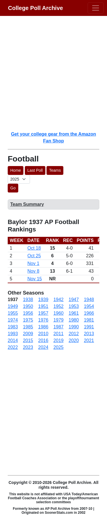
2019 (58, 340)
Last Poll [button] (35, 170)
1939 (43, 299)
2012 (74, 333)
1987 (58, 326)
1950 (28, 306)
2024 (43, 347)
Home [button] (15, 170)
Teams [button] (55, 170)
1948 (89, 299)
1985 (28, 326)
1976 (43, 320)
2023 (28, 347)
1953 (74, 306)
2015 (28, 340)
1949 (13, 306)
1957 (43, 313)
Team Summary (27, 204)
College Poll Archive (35, 8)
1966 (89, 313)
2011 (58, 333)
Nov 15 (34, 278)
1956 (28, 313)
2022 (13, 347)
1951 (43, 306)
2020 (74, 340)
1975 (28, 320)
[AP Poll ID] (19, 179)
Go (13, 188)
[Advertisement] (53, 73)
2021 (89, 340)
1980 (74, 320)
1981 (89, 320)
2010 (43, 333)
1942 (58, 299)
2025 (58, 347)
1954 (89, 306)
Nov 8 (33, 271)
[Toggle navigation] (96, 8)
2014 (13, 340)
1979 (58, 320)
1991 (89, 326)
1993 (13, 333)
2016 (43, 340)
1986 (43, 326)
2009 (28, 333)
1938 (28, 299)
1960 (58, 313)
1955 (13, 313)
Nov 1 (33, 263)
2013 (89, 333)
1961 (74, 313)
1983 (13, 326)
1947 (74, 299)
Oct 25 (34, 255)
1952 (58, 306)
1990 (74, 326)
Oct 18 (34, 248)
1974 (13, 320)
